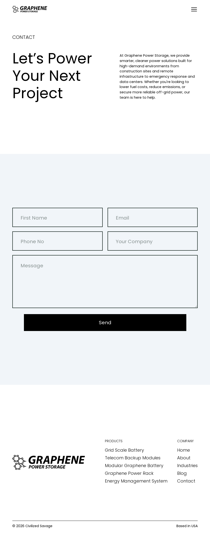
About (183, 458)
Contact (186, 481)
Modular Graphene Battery (134, 466)
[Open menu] (194, 9)
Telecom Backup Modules (132, 458)
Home (183, 450)
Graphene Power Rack (129, 473)
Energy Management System (136, 481)
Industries (187, 466)
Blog (182, 473)
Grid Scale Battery (124, 450)
